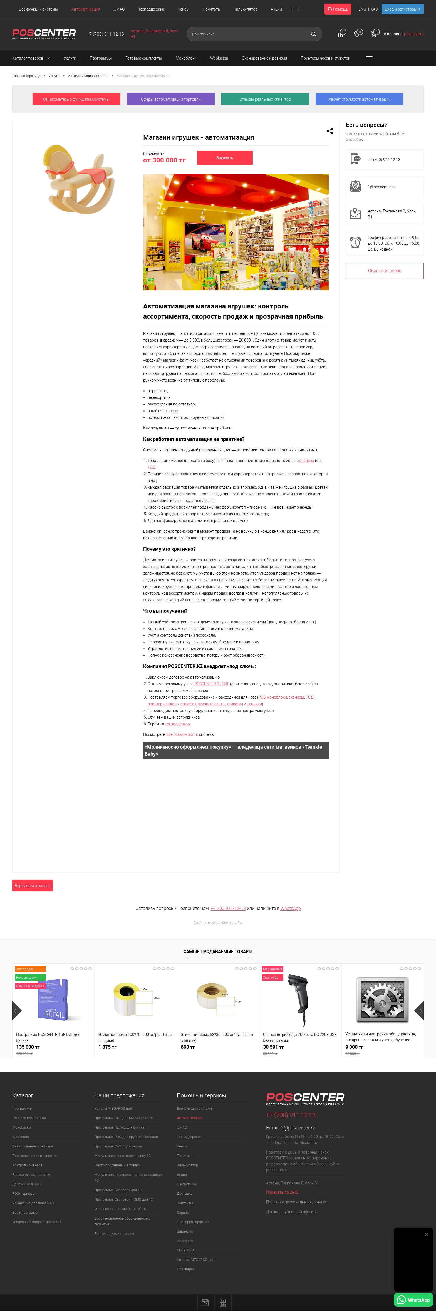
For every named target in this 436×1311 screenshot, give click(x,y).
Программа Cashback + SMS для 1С (124, 1199)
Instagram (185, 1241)
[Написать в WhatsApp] (413, 1300)
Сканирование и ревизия (32, 1146)
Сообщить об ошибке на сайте (218, 923)
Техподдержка (151, 9)
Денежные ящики (26, 1184)
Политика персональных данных (296, 1202)
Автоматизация (85, 9)
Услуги (54, 76)
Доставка (185, 1193)
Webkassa (20, 1137)
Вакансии (185, 1231)
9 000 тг (382, 1050)
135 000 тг (53, 1050)
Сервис (183, 1212)
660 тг (188, 1047)
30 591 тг (300, 1050)
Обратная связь (385, 270)
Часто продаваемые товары (118, 1165)
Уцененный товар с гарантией (36, 1222)
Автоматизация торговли (88, 76)
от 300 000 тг (164, 160)
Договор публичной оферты (291, 1211)
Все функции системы (38, 9)
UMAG (119, 9)
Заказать (224, 158)
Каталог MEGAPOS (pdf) (114, 1108)
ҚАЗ (374, 9)
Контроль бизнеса (27, 1165)
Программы (22, 1108)
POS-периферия (25, 1193)
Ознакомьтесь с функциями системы (76, 99)
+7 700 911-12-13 (228, 908)
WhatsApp (291, 908)
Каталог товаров (32, 58)
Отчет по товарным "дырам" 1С (120, 1209)
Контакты (185, 1203)
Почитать (211, 9)
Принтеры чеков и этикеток (35, 1156)
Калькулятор (245, 9)
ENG (362, 9)
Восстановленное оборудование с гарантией (122, 1221)
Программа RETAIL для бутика (119, 1127)
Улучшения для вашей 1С (33, 1203)
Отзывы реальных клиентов (265, 99)
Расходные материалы (31, 1175)
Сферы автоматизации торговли (171, 99)
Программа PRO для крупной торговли (126, 1137)
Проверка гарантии (193, 1222)
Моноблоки (21, 1127)
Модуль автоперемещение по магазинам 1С (129, 1178)
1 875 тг (107, 1047)
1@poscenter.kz (381, 187)
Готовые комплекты (29, 1118)
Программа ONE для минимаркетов (124, 1118)
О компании (187, 1184)
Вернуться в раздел (33, 886)
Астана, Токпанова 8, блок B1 (391, 214)
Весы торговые (25, 1212)
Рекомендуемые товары (115, 1233)
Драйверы (185, 1269)
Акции (276, 9)
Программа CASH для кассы (118, 1146)
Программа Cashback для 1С (118, 1190)
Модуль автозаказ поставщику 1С (123, 1156)
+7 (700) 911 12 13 (105, 34)
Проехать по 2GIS (282, 1192)
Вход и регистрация (403, 9)
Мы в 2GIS (185, 1250)
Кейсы (183, 9)
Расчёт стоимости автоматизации (359, 99)
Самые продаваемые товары (218, 951)
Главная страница (26, 76)
